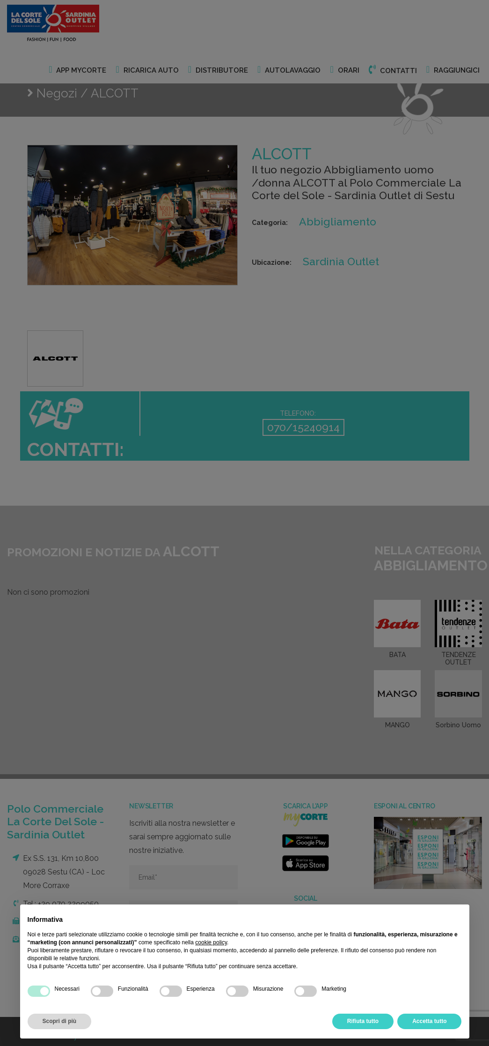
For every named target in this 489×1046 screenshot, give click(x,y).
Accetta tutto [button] (429, 1021)
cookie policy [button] (211, 942)
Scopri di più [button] (60, 1021)
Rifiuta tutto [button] (363, 1021)
